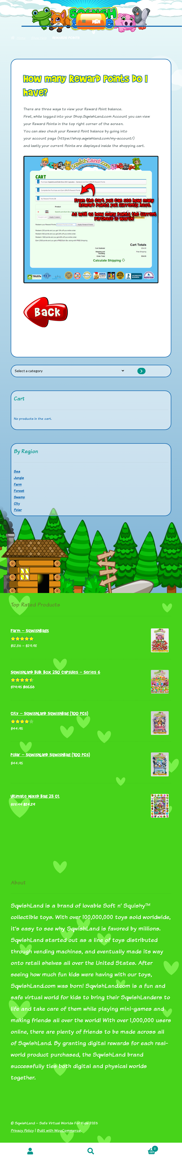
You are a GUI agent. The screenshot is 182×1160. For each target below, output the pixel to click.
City (17, 503)
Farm (18, 484)
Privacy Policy (22, 1130)
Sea (17, 471)
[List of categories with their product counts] (69, 371)
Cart (139, 1147)
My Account (30, 1151)
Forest (19, 490)
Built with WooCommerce (59, 1130)
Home (21, 37)
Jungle (19, 477)
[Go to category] (141, 371)
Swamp (19, 497)
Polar (18, 509)
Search (91, 1151)
